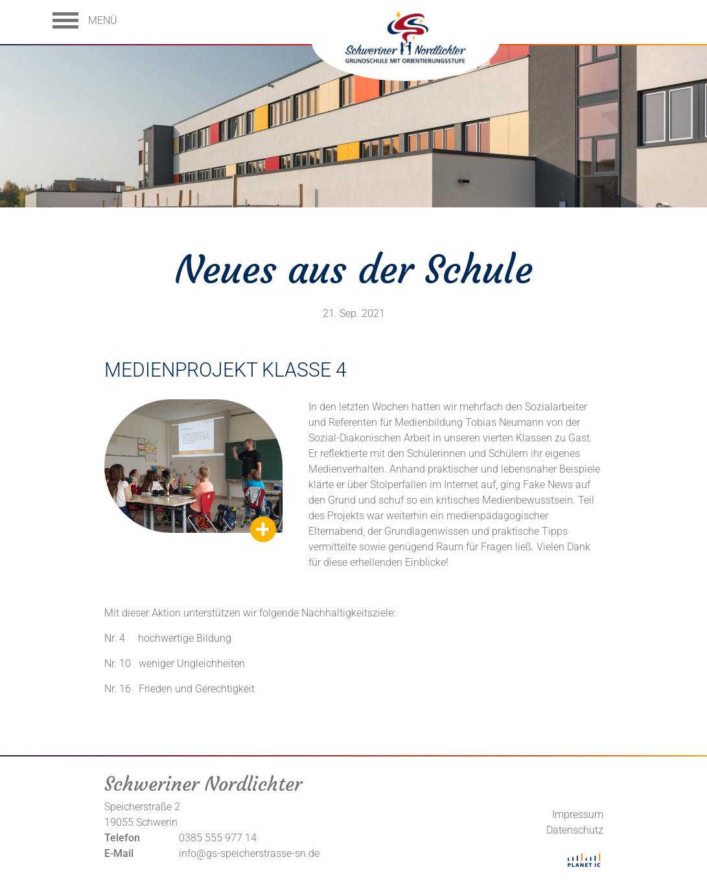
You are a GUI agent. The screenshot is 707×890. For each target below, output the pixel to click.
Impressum (577, 814)
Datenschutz (574, 830)
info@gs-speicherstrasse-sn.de (249, 853)
